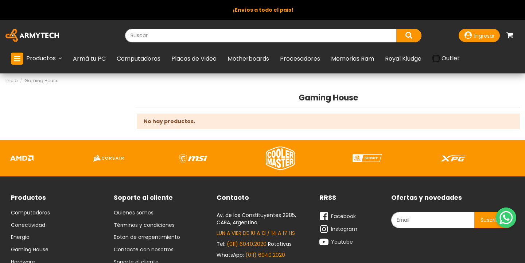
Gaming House (29, 250)
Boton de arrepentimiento (147, 237)
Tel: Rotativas (254, 244)
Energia (20, 237)
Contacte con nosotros (144, 250)
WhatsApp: (251, 255)
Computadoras (30, 213)
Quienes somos (133, 213)
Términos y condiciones (144, 225)
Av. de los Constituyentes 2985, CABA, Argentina (256, 218)
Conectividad (28, 225)
